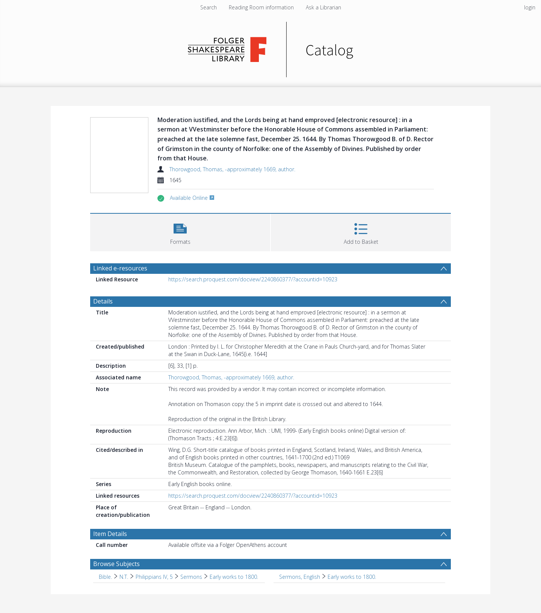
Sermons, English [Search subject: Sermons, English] (299, 576)
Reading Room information (261, 7)
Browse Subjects (116, 564)
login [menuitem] (529, 7)
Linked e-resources (120, 268)
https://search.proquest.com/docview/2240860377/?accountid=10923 (252, 279)
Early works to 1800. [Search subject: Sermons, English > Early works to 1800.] (352, 576)
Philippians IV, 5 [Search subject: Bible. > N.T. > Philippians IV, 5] (154, 576)
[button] (180, 231)
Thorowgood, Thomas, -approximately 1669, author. (232, 169)
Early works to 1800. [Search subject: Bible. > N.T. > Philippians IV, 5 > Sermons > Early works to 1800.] (234, 576)
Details (103, 301)
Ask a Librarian (323, 7)
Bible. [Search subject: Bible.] (105, 576)
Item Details (110, 534)
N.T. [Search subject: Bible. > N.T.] (123, 576)
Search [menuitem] (208, 7)
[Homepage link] (271, 47)
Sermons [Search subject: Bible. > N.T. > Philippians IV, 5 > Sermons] (191, 576)
